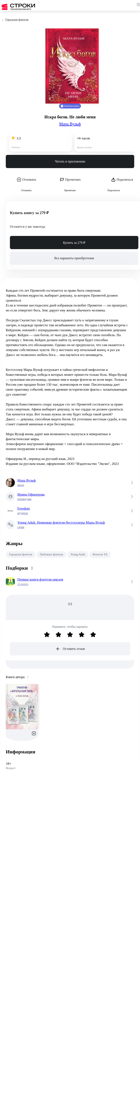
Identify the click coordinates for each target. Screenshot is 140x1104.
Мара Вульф (70, 124)
